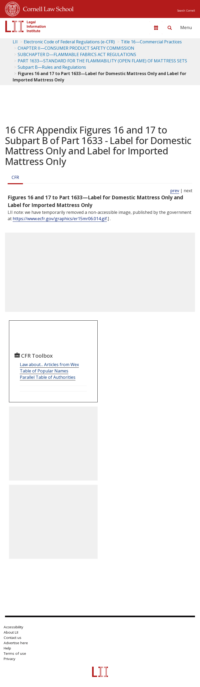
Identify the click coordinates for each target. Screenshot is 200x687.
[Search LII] (169, 27)
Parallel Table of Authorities (47, 377)
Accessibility (13, 627)
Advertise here (16, 642)
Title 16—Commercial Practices (151, 42)
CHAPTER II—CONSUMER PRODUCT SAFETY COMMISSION (76, 48)
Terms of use (15, 653)
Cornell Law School (47, 8)
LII (15, 42)
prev (174, 190)
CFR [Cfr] (15, 177)
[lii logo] (25, 26)
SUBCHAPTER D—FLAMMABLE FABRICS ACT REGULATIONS (77, 54)
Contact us (12, 637)
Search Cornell (186, 10)
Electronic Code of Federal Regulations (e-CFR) (69, 42)
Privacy (9, 658)
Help (7, 648)
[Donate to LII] (156, 27)
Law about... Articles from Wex (49, 364)
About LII (11, 632)
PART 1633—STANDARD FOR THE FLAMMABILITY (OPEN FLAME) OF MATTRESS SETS (102, 61)
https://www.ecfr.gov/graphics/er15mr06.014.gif (60, 219)
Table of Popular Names (44, 371)
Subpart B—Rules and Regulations (52, 67)
